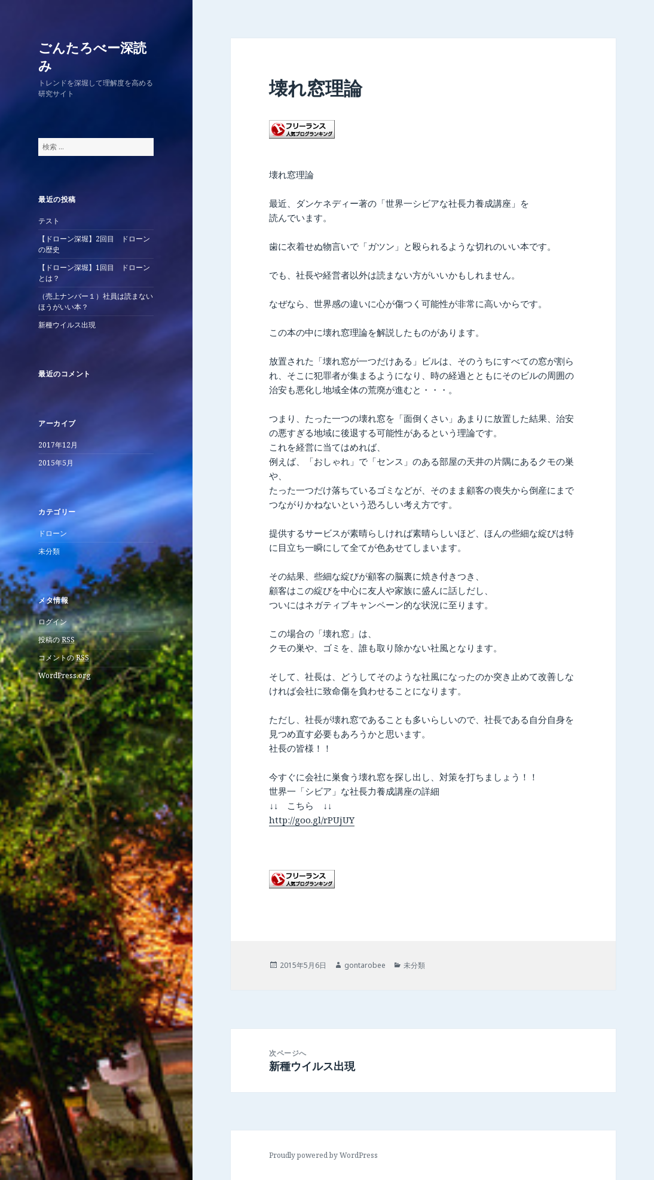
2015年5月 (56, 463)
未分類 (49, 551)
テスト (49, 221)
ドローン (52, 533)
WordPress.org (64, 675)
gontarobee (365, 965)
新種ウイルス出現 (67, 325)
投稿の (56, 640)
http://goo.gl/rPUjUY (311, 820)
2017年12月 (58, 445)
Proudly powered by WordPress (323, 1155)
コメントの (63, 657)
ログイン (52, 622)
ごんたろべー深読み (92, 56)
